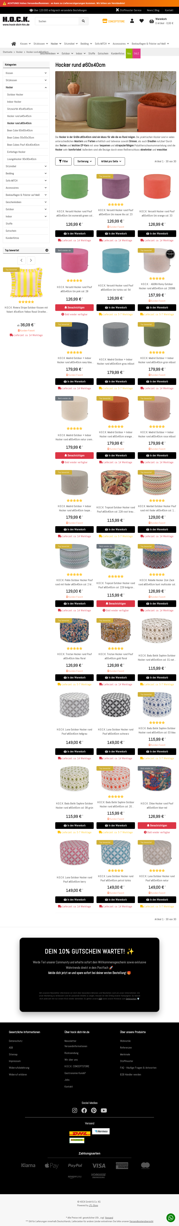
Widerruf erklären (18, 1074)
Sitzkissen (11, 80)
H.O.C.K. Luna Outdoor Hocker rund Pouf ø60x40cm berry (74, 879)
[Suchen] (57, 21)
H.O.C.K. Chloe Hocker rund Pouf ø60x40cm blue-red (157, 805)
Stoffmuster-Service (128, 10)
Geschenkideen (13, 202)
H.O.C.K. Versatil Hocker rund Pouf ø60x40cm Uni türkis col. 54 (115, 288)
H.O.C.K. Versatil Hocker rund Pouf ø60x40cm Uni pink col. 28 (74, 289)
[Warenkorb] (161, 21)
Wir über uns (71, 1059)
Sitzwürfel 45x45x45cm (20, 109)
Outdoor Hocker (15, 94)
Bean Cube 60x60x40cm (20, 130)
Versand (109, 1217)
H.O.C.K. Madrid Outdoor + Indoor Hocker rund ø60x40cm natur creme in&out (74, 437)
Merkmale (125, 1054)
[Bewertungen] (116, 204)
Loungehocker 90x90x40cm (21, 159)
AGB (100, 998)
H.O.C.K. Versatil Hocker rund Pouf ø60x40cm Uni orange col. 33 (156, 213)
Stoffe (9, 223)
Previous (21, 260)
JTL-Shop (93, 1205)
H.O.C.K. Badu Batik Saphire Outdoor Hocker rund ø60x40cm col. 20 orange (115, 804)
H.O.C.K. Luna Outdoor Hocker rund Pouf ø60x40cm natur (157, 878)
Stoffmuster (126, 1061)
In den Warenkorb (74, 233)
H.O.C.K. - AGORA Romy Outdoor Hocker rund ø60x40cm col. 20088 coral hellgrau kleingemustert (157, 286)
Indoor (9, 216)
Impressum (15, 1061)
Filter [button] (63, 161)
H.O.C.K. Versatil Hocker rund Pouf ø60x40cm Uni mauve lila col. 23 (115, 212)
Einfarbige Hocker (16, 152)
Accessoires (12, 188)
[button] (113, 21)
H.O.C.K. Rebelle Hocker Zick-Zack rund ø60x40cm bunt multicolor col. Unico (157, 582)
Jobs (67, 1079)
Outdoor (10, 209)
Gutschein (11, 231)
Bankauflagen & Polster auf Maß (23, 195)
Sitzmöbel (11, 166)
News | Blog (153, 10)
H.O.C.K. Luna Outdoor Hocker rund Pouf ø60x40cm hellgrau (74, 731)
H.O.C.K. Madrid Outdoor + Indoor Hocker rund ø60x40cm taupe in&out (74, 508)
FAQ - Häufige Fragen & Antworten (138, 1067)
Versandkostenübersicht (141, 1221)
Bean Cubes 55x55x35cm (20, 137)
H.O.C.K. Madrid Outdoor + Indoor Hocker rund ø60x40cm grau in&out (115, 361)
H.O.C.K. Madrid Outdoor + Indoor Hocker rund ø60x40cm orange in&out (116, 434)
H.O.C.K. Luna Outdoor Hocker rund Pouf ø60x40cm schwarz (115, 731)
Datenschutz (131, 998)
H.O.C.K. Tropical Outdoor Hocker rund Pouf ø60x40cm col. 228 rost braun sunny (115, 510)
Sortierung (82, 161)
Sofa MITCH (11, 180)
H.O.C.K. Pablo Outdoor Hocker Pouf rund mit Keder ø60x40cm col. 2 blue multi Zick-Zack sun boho (74, 582)
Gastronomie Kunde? (75, 1073)
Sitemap (13, 1054)
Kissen (9, 73)
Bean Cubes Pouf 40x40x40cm (23, 145)
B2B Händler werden (130, 1074)
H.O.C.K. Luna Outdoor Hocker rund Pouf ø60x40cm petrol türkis (115, 878)
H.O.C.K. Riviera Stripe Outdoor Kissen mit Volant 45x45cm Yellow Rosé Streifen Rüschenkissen (26, 310)
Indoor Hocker (14, 102)
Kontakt (169, 10)
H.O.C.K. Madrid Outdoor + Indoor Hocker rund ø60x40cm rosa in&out (157, 434)
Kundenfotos (12, 238)
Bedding (10, 173)
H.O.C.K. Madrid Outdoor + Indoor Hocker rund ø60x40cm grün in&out (157, 360)
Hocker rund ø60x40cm (19, 123)
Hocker (9, 87)
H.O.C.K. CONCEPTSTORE (77, 1066)
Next (31, 260)
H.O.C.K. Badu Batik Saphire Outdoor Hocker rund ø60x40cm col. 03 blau (157, 730)
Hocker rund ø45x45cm (19, 116)
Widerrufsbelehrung (19, 1067)
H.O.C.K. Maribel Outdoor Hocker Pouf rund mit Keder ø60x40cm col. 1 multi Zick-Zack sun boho (157, 508)
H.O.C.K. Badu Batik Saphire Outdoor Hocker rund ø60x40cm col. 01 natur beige (157, 658)
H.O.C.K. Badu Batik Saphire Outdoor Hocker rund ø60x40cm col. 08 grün (74, 805)
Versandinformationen (76, 1046)
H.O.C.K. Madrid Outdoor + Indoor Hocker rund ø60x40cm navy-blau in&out (74, 360)
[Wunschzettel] (141, 21)
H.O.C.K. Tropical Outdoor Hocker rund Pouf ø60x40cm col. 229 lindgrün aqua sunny (115, 585)
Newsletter (70, 1041)
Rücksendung (71, 1053)
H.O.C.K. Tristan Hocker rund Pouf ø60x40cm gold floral (116, 656)
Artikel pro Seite (109, 161)
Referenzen (126, 1047)
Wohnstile (125, 1041)
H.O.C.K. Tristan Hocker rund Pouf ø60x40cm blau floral (74, 656)
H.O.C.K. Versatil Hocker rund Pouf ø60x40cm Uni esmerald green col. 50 (74, 213)
